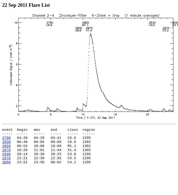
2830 (6, 144)
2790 (6, 140)
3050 (6, 169)
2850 (6, 149)
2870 (6, 154)
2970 (6, 164)
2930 (6, 159)
